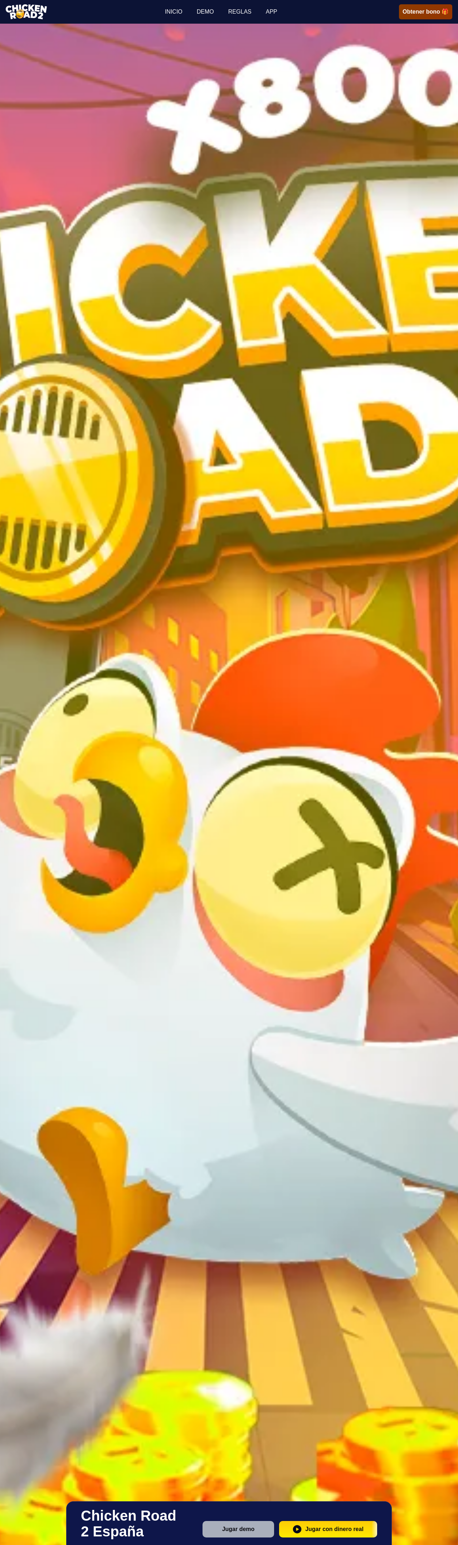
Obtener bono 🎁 (426, 12)
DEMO (205, 12)
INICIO (173, 12)
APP (271, 12)
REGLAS (240, 12)
